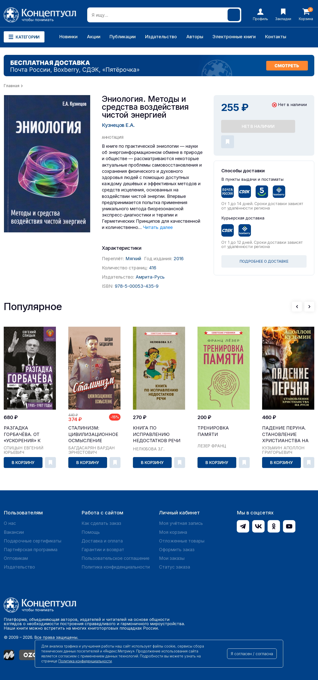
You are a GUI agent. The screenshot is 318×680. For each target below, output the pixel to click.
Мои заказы (172, 558)
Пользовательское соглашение (115, 558)
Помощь (90, 532)
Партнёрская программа (30, 549)
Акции (93, 36)
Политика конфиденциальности (115, 567)
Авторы (194, 36)
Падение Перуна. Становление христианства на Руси (285, 434)
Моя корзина (173, 532)
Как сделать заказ (101, 523)
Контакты (275, 36)
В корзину (23, 462)
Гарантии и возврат (102, 549)
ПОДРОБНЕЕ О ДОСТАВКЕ (263, 261)
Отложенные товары (181, 540)
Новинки (68, 36)
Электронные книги (234, 36)
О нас (10, 523)
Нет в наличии (258, 126)
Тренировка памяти (213, 431)
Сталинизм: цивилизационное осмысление (93, 434)
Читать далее (158, 227)
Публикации (123, 36)
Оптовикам (16, 558)
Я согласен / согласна (252, 653)
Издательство (161, 36)
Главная (11, 85)
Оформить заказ (177, 549)
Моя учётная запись (181, 523)
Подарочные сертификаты (32, 540)
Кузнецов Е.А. (118, 125)
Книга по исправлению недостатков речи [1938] (156, 434)
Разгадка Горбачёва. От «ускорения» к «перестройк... (22, 434)
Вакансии (14, 532)
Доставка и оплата (102, 540)
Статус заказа (174, 567)
